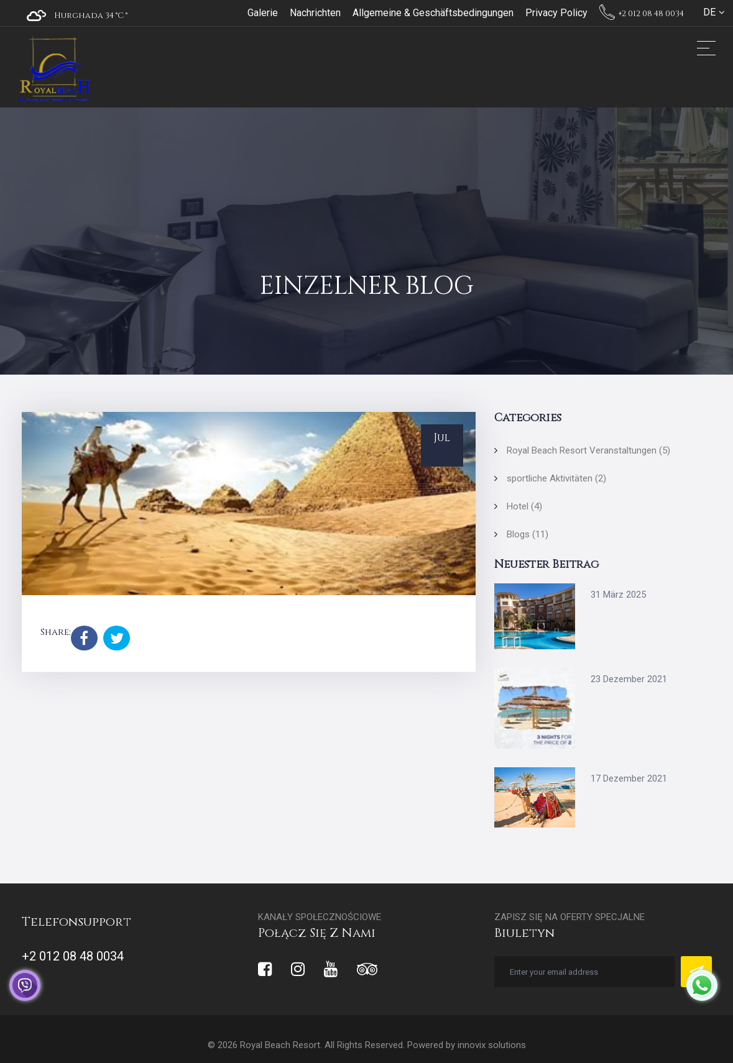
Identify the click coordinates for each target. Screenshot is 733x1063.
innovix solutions (492, 1045)
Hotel (524, 506)
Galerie (262, 13)
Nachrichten (315, 13)
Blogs (527, 534)
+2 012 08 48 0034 (641, 13)
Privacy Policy (556, 13)
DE (709, 12)
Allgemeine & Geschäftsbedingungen (433, 13)
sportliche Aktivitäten (556, 478)
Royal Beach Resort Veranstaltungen (588, 450)
